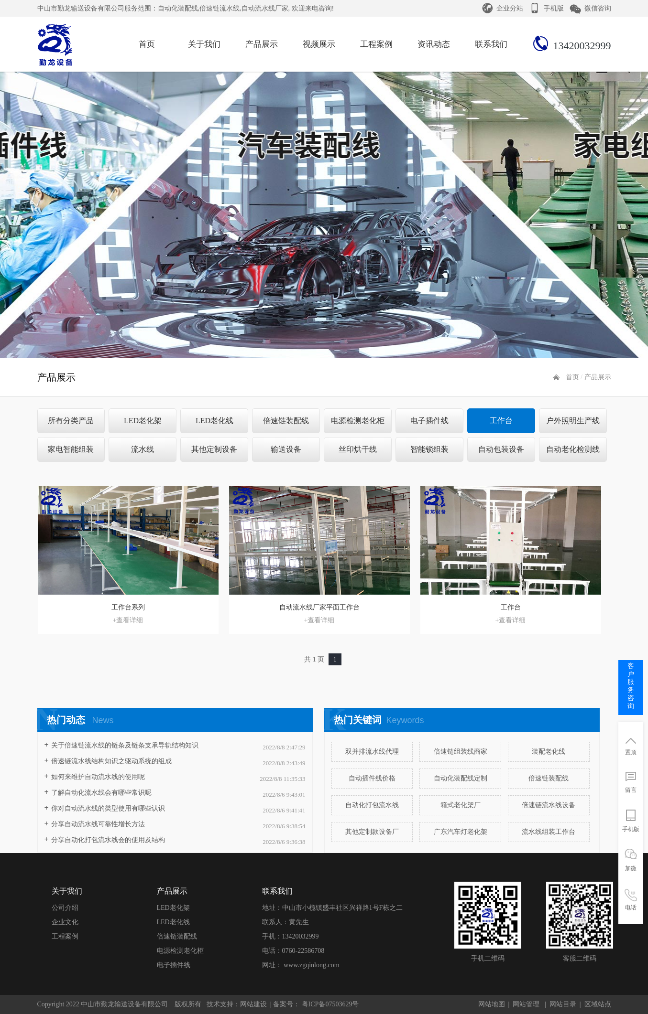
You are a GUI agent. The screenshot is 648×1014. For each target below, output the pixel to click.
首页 (572, 377)
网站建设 (253, 1004)
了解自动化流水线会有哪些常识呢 (101, 792)
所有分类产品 (71, 420)
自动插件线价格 (372, 778)
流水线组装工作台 (548, 831)
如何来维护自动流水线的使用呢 (98, 776)
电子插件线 (429, 420)
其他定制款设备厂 (372, 831)
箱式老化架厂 (460, 805)
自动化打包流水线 (372, 805)
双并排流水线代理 (372, 751)
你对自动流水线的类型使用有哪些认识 (108, 808)
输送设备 (286, 449)
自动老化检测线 (573, 449)
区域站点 (597, 1004)
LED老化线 (214, 420)
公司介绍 (65, 907)
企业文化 (65, 922)
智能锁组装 (429, 449)
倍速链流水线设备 (548, 805)
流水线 (142, 449)
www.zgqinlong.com (312, 965)
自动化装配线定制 (460, 778)
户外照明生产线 (573, 420)
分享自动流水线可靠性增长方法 (98, 824)
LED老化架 (143, 420)
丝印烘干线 (358, 449)
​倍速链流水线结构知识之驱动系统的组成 (111, 761)
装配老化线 (548, 751)
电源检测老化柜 (357, 420)
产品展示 (597, 377)
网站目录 (562, 1004)
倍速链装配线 (286, 420)
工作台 (501, 420)
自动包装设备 (501, 449)
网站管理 (526, 1004)
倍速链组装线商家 (460, 751)
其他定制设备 (214, 449)
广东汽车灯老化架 (460, 831)
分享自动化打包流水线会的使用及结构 (108, 839)
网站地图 (491, 1004)
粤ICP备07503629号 (329, 1004)
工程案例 (65, 936)
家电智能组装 (71, 449)
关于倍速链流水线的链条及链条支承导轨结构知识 (124, 745)
